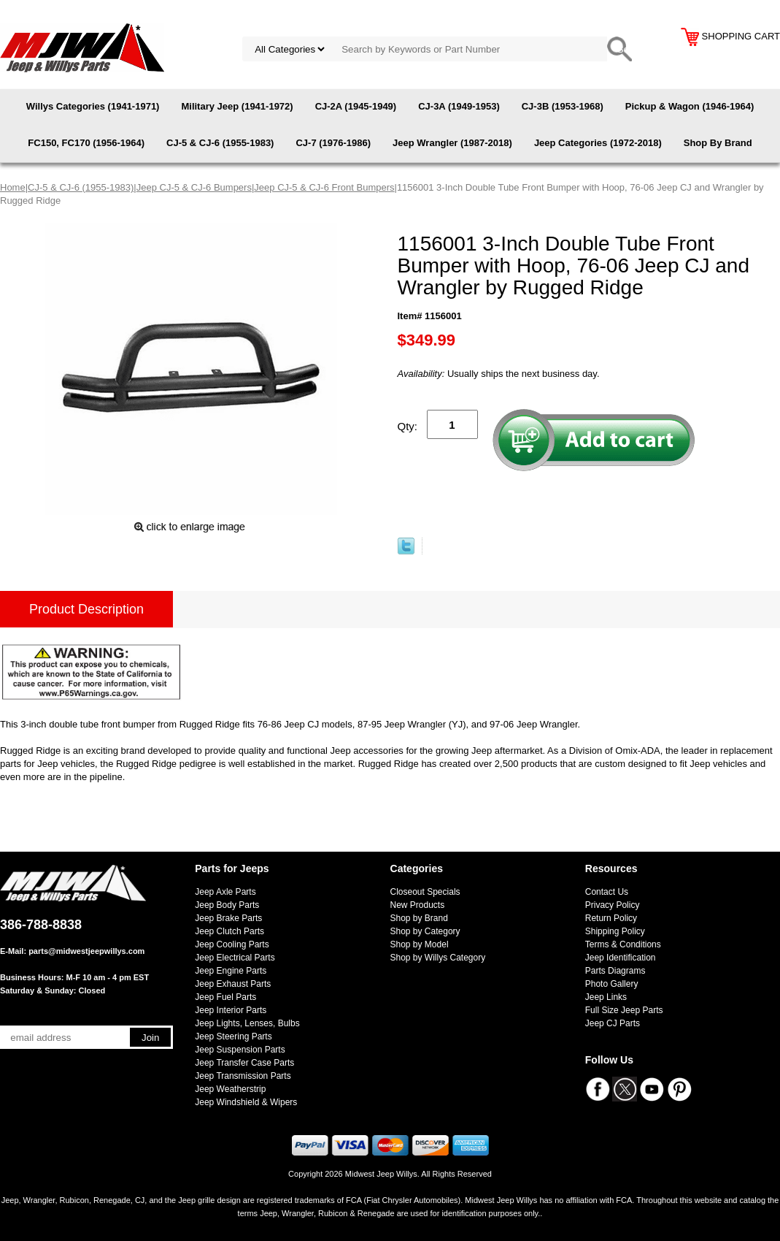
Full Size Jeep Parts (624, 1010)
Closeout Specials (425, 892)
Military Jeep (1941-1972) (237, 106)
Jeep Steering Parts (233, 1036)
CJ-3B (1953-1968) (562, 106)
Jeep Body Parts (227, 905)
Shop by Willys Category (438, 957)
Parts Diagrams (615, 971)
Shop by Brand (419, 918)
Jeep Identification (620, 957)
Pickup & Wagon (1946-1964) (689, 106)
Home (13, 187)
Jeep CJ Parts (612, 1023)
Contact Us (606, 892)
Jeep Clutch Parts (229, 931)
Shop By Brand (718, 142)
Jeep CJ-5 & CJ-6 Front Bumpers (324, 187)
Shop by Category (425, 931)
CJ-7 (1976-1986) (333, 142)
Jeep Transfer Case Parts (244, 1063)
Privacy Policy (612, 905)
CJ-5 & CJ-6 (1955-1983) (220, 142)
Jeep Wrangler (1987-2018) (452, 142)
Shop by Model (419, 944)
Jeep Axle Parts (225, 892)
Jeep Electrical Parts (234, 957)
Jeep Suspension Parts (240, 1050)
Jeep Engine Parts (230, 971)
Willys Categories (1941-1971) (93, 106)
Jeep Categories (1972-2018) (598, 142)
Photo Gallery (611, 984)
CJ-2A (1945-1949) (356, 106)
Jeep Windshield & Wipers (246, 1102)
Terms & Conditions (623, 944)
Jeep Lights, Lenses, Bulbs (247, 1023)
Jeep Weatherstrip (230, 1089)
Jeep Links (606, 997)
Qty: (408, 426)
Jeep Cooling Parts (232, 944)
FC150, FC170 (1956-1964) (86, 142)
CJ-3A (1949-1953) (459, 106)
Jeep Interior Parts (230, 1010)
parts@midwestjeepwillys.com (86, 951)
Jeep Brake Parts (228, 918)
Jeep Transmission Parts (242, 1076)
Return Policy (611, 918)
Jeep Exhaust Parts (233, 984)
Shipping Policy (615, 931)
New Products (417, 905)
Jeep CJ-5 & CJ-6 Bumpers (194, 187)
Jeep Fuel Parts (225, 997)
